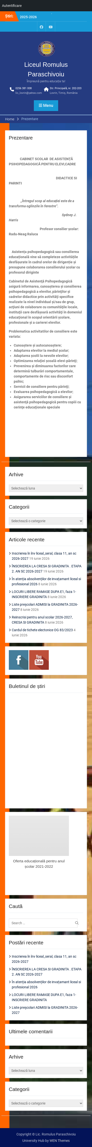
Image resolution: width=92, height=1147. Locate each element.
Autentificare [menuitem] (12, 6)
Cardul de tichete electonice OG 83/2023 (42, 630)
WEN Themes (60, 1141)
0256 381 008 (23, 88)
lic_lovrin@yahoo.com (28, 93)
